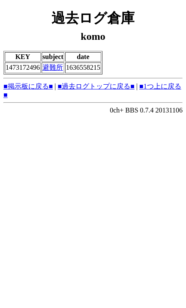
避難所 (52, 67)
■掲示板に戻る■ (28, 86)
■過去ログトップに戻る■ (96, 86)
